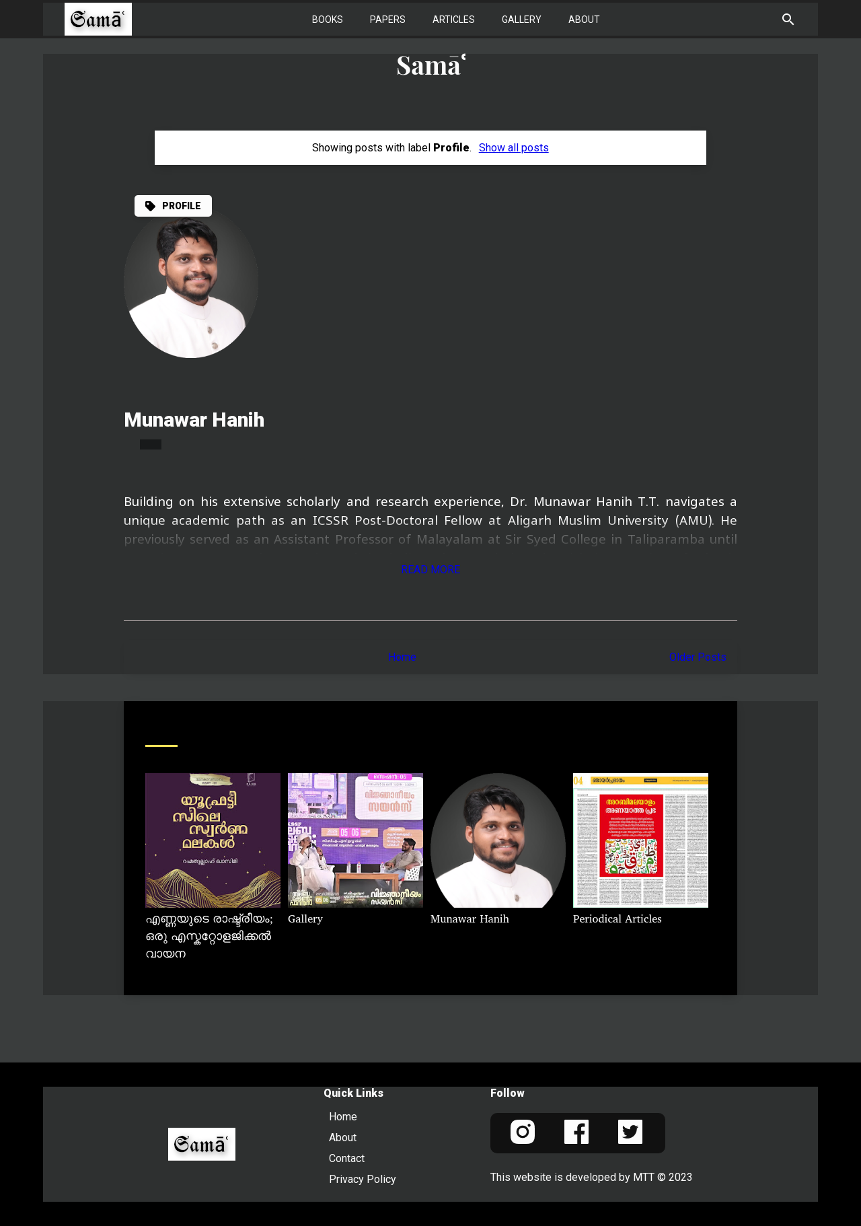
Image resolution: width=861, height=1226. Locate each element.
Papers (388, 19)
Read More (430, 569)
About (584, 19)
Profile (181, 206)
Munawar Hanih (194, 419)
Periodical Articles (617, 920)
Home (402, 657)
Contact (347, 1158)
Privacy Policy (362, 1179)
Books (327, 19)
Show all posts (514, 147)
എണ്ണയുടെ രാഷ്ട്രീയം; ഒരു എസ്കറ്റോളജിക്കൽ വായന (209, 937)
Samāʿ (430, 64)
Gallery (521, 19)
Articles (454, 19)
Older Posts (697, 657)
